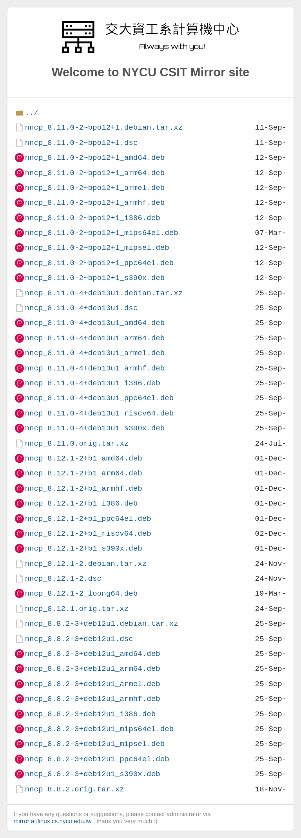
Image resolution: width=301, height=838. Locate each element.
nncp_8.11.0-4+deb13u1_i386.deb (92, 383)
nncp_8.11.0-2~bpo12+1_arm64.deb (95, 173)
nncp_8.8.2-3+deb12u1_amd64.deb (92, 653)
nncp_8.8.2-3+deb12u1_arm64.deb (92, 668)
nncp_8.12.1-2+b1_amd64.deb (83, 458)
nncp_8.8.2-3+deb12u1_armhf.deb (92, 699)
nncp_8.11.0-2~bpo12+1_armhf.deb (95, 202)
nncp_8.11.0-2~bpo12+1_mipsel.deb (97, 247)
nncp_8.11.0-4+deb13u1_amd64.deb (95, 323)
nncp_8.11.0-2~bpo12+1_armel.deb (95, 187)
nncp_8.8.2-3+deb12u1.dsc (79, 639)
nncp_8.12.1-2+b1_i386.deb (81, 503)
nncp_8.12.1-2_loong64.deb (81, 593)
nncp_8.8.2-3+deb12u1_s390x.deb (92, 774)
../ (31, 112)
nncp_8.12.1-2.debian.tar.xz (86, 563)
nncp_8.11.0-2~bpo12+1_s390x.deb (95, 278)
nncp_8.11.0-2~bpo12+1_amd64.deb (95, 157)
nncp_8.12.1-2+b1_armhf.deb (83, 488)
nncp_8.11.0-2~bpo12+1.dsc (81, 142)
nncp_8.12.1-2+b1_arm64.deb (83, 473)
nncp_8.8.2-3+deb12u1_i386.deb (90, 714)
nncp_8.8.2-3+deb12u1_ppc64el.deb (97, 759)
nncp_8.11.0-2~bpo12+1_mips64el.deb (101, 233)
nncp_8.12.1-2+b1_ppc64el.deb (88, 518)
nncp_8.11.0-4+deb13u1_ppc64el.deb (99, 398)
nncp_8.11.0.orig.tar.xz (77, 443)
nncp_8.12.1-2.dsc (63, 578)
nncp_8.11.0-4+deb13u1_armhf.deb (95, 368)
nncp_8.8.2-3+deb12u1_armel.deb (92, 684)
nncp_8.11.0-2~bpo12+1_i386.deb (92, 218)
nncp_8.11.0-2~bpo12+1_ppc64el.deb (99, 263)
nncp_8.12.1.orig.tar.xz (77, 608)
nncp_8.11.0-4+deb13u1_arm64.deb (95, 338)
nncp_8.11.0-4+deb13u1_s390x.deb (95, 428)
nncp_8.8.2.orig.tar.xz (74, 789)
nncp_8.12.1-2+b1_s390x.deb (83, 548)
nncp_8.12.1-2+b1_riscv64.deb (88, 533)
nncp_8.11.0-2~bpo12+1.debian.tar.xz (104, 127)
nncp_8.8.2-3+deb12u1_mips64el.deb (99, 729)
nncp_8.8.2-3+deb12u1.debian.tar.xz (101, 623)
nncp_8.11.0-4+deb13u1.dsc (81, 308)
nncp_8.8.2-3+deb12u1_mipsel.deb (95, 744)
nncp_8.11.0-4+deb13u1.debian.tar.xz (104, 293)
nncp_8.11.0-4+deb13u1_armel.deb (95, 353)
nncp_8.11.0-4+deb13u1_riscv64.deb (99, 413)
